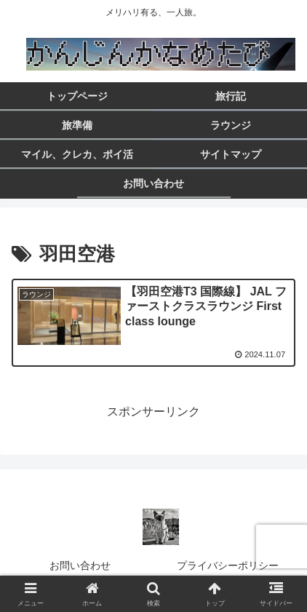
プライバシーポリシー (233, 565)
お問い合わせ (80, 565)
